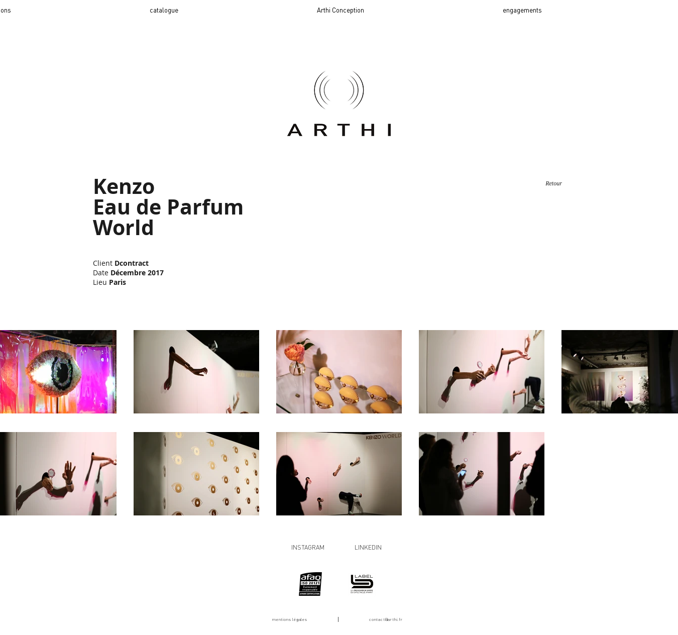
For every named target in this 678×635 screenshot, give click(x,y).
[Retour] (553, 183)
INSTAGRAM (307, 547)
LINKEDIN (368, 547)
